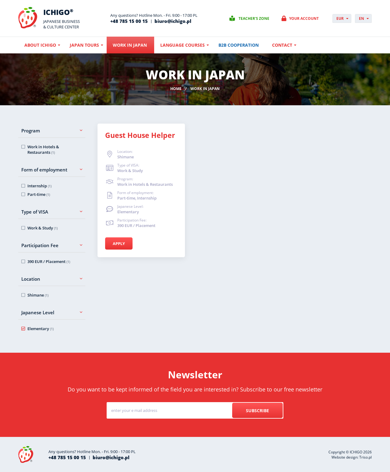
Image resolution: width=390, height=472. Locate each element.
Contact (282, 45)
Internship (39, 186)
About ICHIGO (40, 45)
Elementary (40, 328)
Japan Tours (84, 45)
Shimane (37, 295)
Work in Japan (130, 45)
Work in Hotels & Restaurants (43, 149)
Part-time (38, 194)
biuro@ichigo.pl (172, 21)
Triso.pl (365, 457)
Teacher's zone (254, 18)
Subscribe (257, 410)
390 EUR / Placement (48, 261)
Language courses (182, 45)
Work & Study (42, 228)
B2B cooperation (238, 45)
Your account (304, 18)
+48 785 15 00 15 (129, 21)
